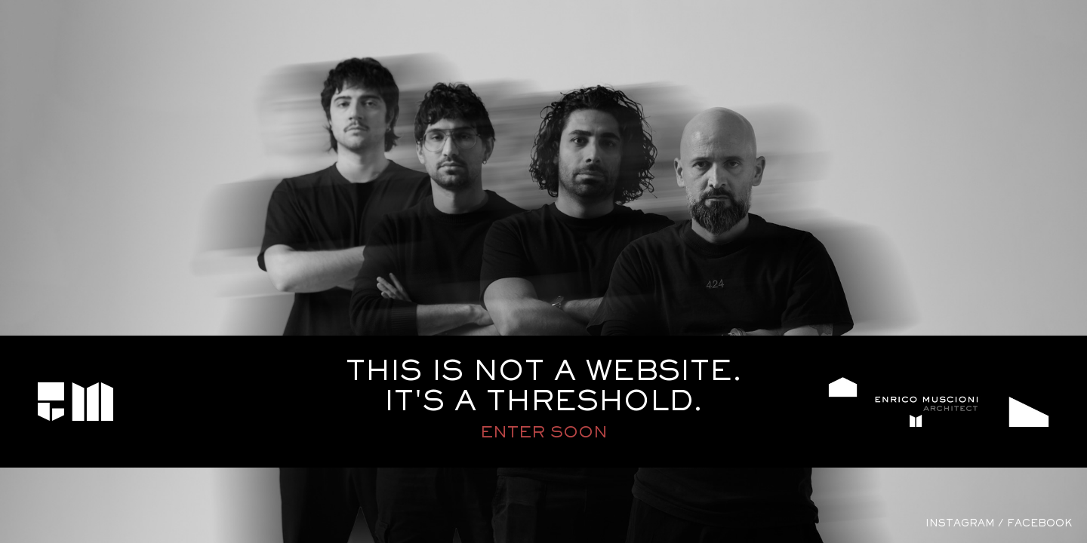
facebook (1039, 524)
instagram (960, 524)
